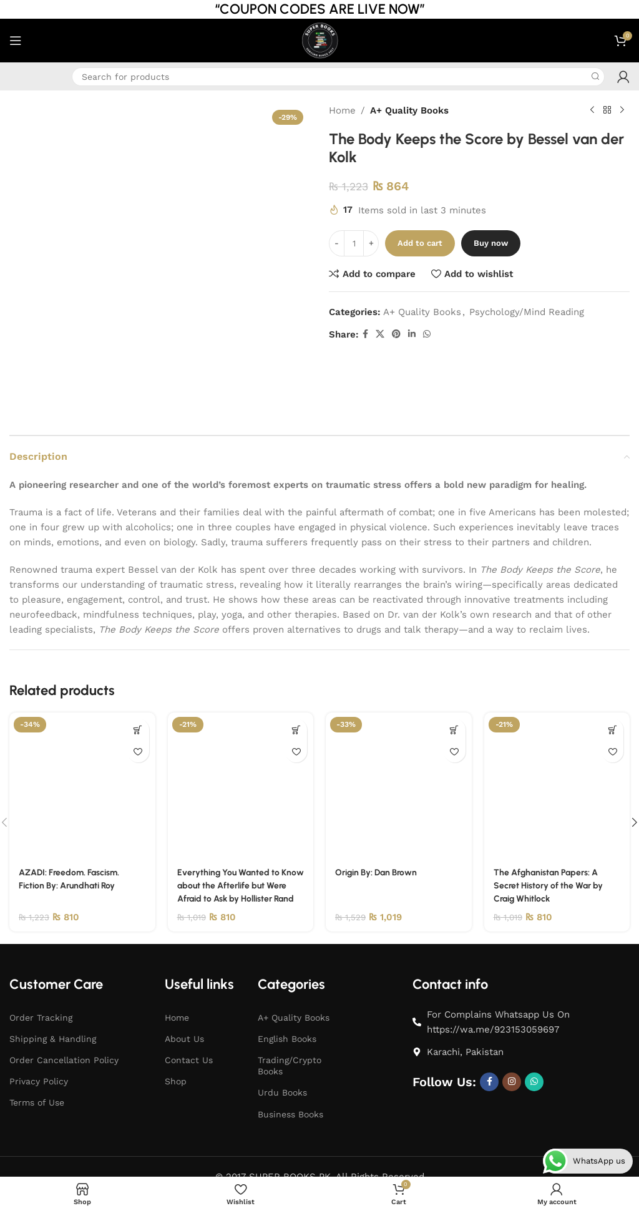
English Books (287, 991)
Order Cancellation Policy (64, 1013)
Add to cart (420, 243)
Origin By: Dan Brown (380, 811)
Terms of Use (36, 1055)
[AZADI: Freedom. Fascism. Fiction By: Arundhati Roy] (82, 725)
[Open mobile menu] (15, 40)
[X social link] (380, 334)
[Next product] (622, 110)
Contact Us (189, 1013)
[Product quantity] (353, 243)
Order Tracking (40, 970)
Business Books (290, 1066)
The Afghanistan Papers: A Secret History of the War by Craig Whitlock (553, 824)
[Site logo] (319, 40)
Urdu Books (282, 1045)
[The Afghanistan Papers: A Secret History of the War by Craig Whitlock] (557, 725)
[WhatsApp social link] (426, 334)
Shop (176, 1034)
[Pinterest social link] (396, 334)
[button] (138, 669)
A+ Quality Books (409, 110)
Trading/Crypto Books (289, 1018)
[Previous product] (592, 110)
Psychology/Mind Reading (526, 312)
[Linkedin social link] (411, 334)
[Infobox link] (18, 76)
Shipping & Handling (52, 991)
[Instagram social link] (511, 1033)
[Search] (338, 76)
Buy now (491, 243)
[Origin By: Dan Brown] (399, 725)
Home (342, 110)
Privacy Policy (38, 1034)
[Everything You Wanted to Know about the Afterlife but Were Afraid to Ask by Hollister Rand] (241, 725)
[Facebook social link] (365, 334)
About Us (184, 991)
